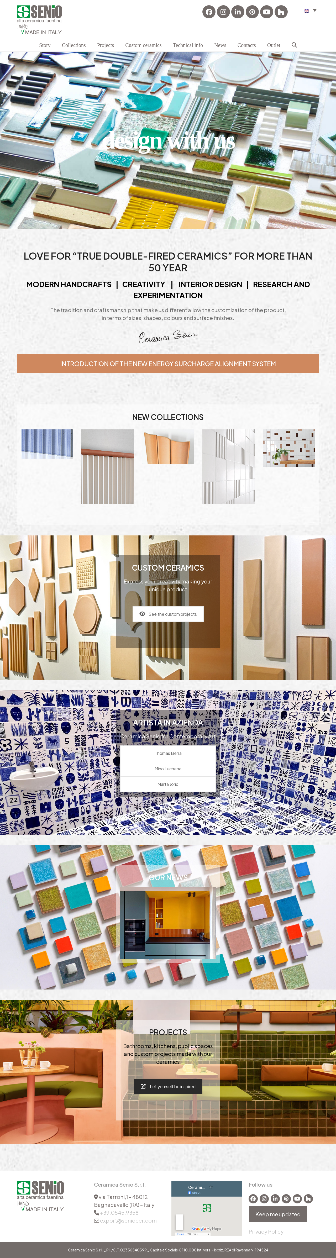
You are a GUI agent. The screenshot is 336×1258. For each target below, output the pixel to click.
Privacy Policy (266, 1231)
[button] (310, 10)
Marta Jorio (168, 784)
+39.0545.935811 (121, 1212)
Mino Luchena (168, 768)
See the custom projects (168, 614)
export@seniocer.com (128, 1220)
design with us (168, 140)
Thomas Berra (168, 753)
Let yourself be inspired (168, 1086)
